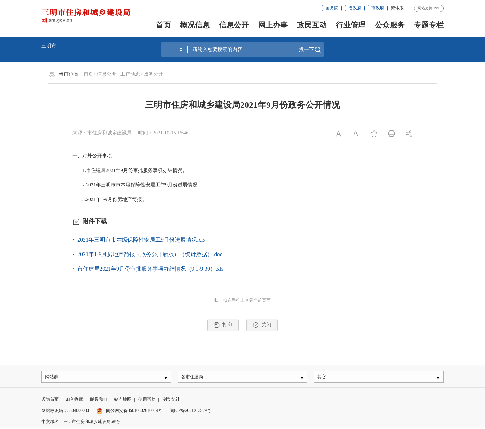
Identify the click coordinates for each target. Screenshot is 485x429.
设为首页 (50, 401)
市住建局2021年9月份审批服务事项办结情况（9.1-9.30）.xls (150, 269)
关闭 (262, 325)
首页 (163, 25)
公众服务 (390, 25)
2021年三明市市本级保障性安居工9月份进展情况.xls (141, 240)
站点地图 (122, 401)
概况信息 (195, 25)
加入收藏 (74, 401)
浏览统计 (171, 401)
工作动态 (130, 74)
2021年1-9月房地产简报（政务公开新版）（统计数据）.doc (149, 254)
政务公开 (153, 74)
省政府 (354, 8)
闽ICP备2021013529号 (190, 412)
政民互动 (312, 25)
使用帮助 (147, 401)
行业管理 (351, 25)
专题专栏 (429, 25)
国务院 (331, 8)
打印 (223, 325)
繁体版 (397, 8)
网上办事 (273, 25)
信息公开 (234, 25)
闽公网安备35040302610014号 (130, 412)
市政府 (377, 8)
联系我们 (98, 401)
